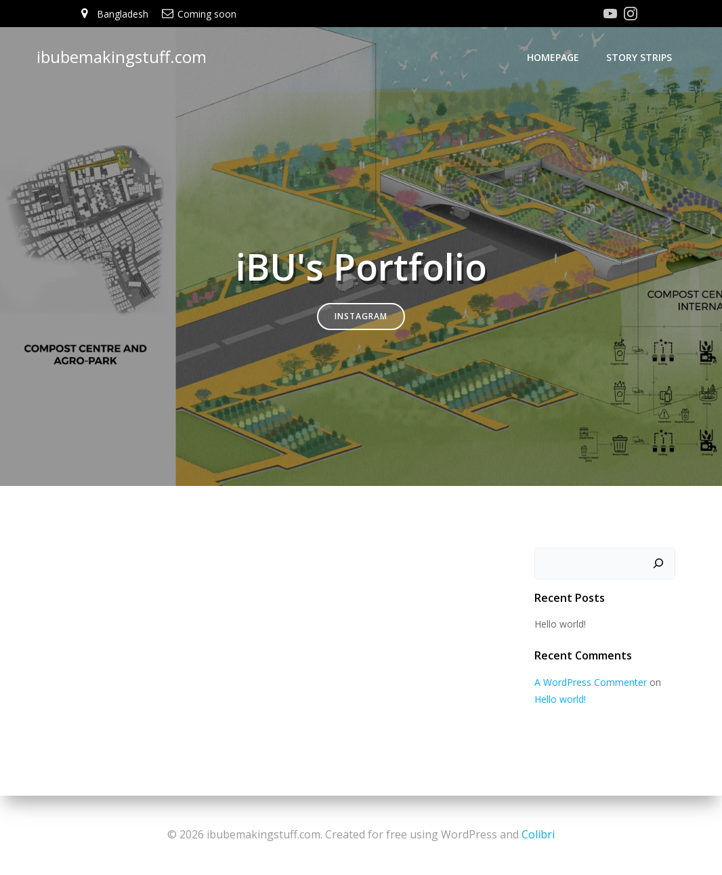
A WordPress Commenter (590, 682)
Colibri (538, 834)
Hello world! (559, 623)
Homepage (554, 58)
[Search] (659, 563)
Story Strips (640, 58)
